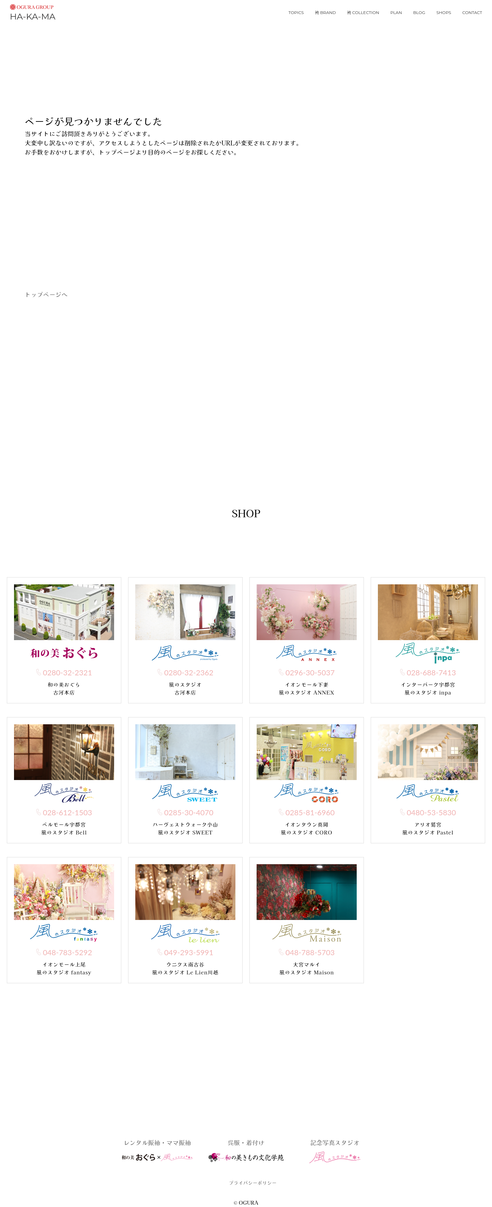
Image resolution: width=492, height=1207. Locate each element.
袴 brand (325, 12)
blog (419, 12)
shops (443, 12)
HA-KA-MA (32, 11)
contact (472, 12)
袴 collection (363, 12)
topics (296, 12)
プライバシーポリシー (253, 1182)
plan (396, 12)
